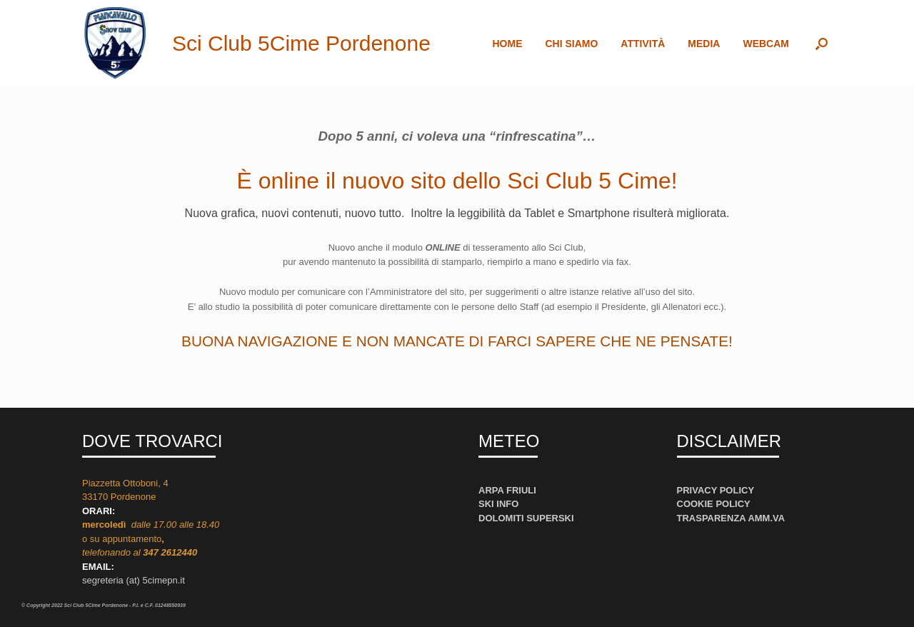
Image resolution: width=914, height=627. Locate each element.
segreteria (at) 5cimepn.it (133, 580)
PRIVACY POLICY (716, 490)
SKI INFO (498, 503)
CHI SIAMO (571, 43)
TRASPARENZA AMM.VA (731, 518)
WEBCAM (766, 43)
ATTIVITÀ (643, 43)
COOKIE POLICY (713, 503)
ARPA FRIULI (507, 490)
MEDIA (704, 43)
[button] (821, 43)
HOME (507, 43)
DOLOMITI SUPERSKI (526, 518)
